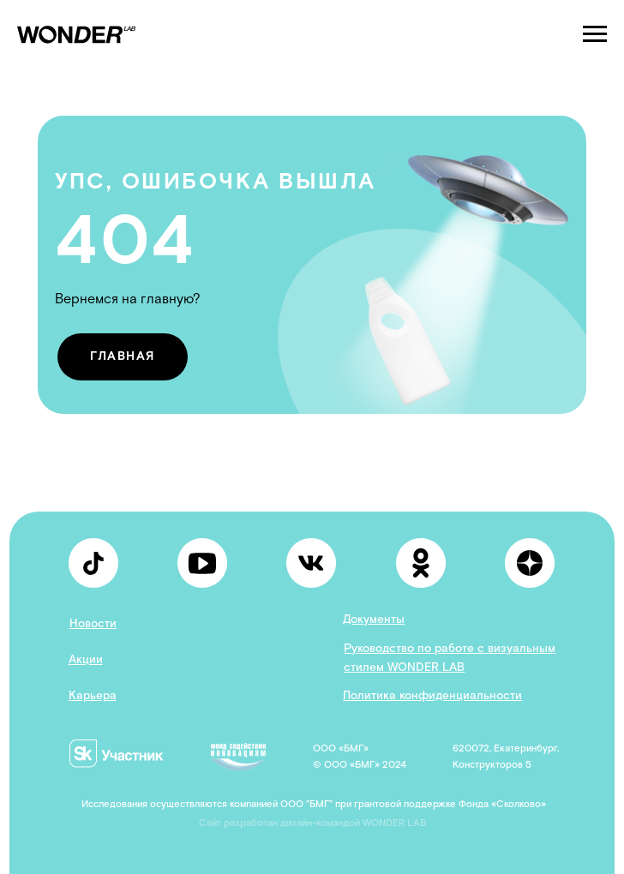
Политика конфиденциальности (432, 695)
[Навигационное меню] (595, 34)
